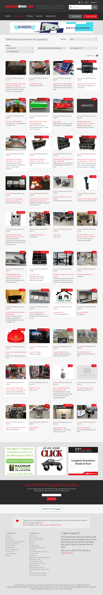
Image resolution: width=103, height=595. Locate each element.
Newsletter (51, 16)
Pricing (29, 16)
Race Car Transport (36, 540)
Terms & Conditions (12, 550)
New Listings (10, 540)
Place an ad (90, 16)
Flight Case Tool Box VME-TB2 (86, 84)
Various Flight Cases (83, 428)
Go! (94, 7)
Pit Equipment (34, 546)
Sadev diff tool (34, 428)
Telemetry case (34, 274)
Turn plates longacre (83, 352)
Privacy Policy (10, 546)
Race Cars (32, 536)
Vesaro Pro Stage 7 (35, 352)
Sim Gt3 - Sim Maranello (14, 121)
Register (94, 2)
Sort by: (63, 39)
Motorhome (57, 121)
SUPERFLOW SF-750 (59, 428)
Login (86, 2)
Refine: (7, 45)
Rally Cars (32, 542)
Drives (31, 544)
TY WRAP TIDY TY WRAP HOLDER (87, 199)
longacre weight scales (60, 352)
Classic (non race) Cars (37, 563)
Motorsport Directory (36, 567)
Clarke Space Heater (35, 84)
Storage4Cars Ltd (58, 312)
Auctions (32, 555)
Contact (39, 16)
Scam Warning (10, 553)
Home (8, 16)
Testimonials (10, 548)
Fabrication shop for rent (85, 388)
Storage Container (83, 312)
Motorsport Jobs (35, 559)
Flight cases (57, 235)
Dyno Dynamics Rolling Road (62, 84)
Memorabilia (33, 565)
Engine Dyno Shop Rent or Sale (16, 428)
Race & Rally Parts (35, 538)
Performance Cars (35, 561)
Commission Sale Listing (37, 551)
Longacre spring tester (36, 235)
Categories (19, 16)
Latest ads (75, 16)
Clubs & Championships (37, 573)
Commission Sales (11, 544)
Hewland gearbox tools (84, 274)
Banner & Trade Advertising (15, 542)
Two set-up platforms (36, 312)
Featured (8, 538)
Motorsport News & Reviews (39, 557)
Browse (8, 536)
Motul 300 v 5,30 (34, 388)
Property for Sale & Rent (37, 575)
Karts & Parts (34, 553)
